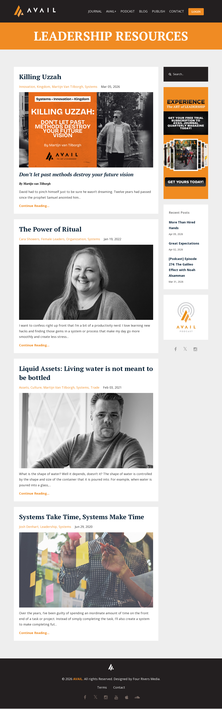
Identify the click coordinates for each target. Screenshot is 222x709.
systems (91, 87)
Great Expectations (184, 243)
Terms (102, 688)
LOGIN (196, 12)
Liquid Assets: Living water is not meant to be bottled (86, 373)
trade (95, 387)
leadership (48, 527)
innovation (27, 87)
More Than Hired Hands (182, 225)
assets (24, 387)
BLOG (143, 11)
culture (36, 387)
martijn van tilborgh (67, 87)
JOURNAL (95, 11)
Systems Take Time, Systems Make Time (85, 516)
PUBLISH (158, 11)
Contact (119, 688)
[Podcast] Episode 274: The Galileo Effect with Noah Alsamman (183, 267)
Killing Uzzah (41, 76)
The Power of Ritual (52, 228)
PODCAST (128, 11)
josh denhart (29, 527)
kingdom (43, 87)
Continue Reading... (34, 206)
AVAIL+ (111, 11)
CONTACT (176, 11)
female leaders (53, 239)
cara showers (29, 239)
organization (76, 239)
